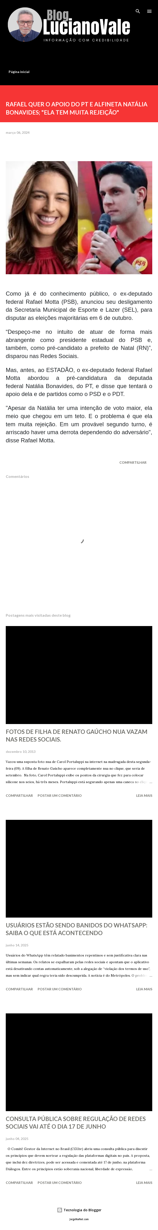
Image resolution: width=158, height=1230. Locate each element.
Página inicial (19, 72)
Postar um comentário (60, 795)
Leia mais (144, 795)
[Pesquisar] (138, 9)
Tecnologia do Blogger (79, 1210)
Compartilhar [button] (132, 462)
